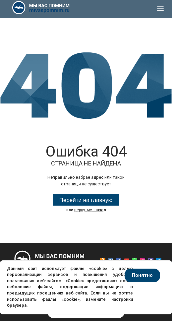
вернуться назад (90, 210)
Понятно (142, 275)
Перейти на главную (86, 200)
